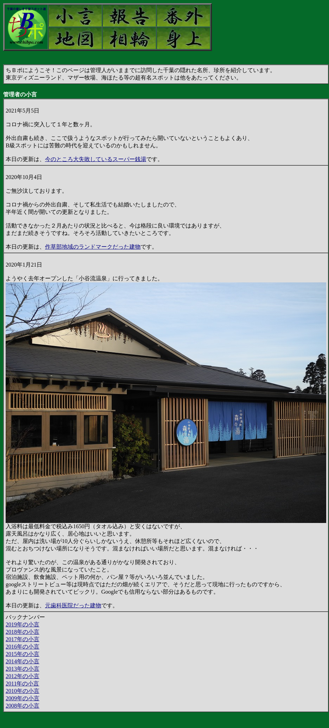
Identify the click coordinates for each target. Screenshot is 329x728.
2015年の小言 (22, 654)
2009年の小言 (22, 698)
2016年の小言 (22, 647)
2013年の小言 (22, 669)
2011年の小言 (22, 684)
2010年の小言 (22, 691)
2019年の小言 (22, 624)
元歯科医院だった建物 (73, 605)
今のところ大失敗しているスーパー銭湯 (95, 159)
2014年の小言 (22, 661)
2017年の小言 (22, 639)
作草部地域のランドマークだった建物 (93, 247)
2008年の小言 (22, 706)
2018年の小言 (22, 632)
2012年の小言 (22, 676)
